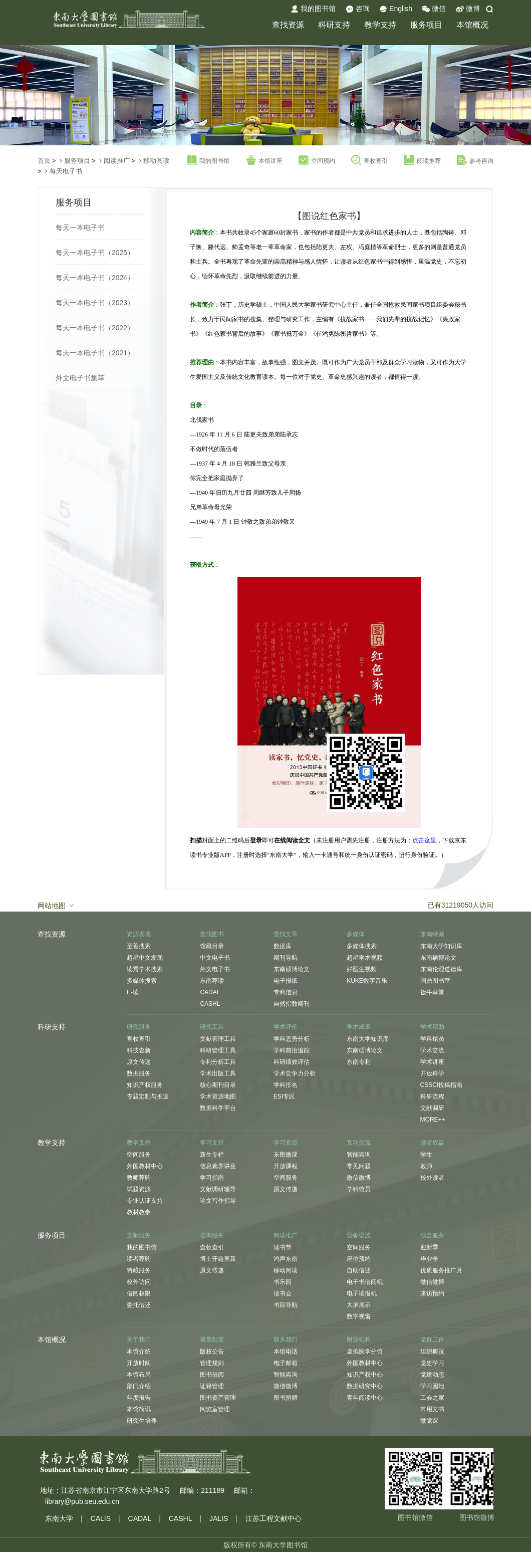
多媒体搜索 (142, 981)
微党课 (429, 1421)
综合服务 (432, 1235)
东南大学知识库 (441, 946)
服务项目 (426, 25)
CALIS (101, 1518)
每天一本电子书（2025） (95, 253)
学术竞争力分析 (295, 1073)
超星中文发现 (145, 958)
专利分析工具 (218, 1062)
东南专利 (359, 1062)
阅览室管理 (215, 1409)
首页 (44, 160)
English (395, 9)
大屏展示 (359, 1305)
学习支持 (212, 1143)
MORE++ (432, 1120)
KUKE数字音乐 (367, 981)
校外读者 (432, 1178)
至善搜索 (139, 946)
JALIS (218, 1518)
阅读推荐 (422, 160)
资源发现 (139, 934)
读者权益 (432, 1143)
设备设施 (359, 1235)
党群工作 (432, 1340)
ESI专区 (284, 1096)
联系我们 (286, 1340)
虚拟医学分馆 (365, 1352)
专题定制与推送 (148, 1096)
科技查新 (139, 1050)
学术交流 (432, 1050)
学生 (426, 1155)
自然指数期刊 (292, 1004)
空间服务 (139, 1155)
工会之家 (432, 1398)
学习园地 (432, 1386)
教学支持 (380, 25)
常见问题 (359, 1166)
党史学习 (432, 1363)
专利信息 (286, 992)
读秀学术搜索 (145, 969)
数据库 (283, 946)
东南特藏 (432, 934)
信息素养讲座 (218, 1166)
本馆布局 (139, 1375)
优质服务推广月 (441, 1270)
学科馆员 (432, 1039)
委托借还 (139, 1305)
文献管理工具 (218, 1039)
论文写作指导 (218, 1201)
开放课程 (286, 1166)
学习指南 (212, 1178)
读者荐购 (139, 1259)
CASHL (210, 1004)
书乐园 (283, 1282)
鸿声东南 (286, 1259)
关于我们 (139, 1340)
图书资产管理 (218, 1398)
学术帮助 (432, 1027)
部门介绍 (139, 1386)
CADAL (210, 992)
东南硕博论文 (292, 969)
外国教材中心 (145, 1166)
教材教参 (139, 1212)
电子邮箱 (286, 1363)
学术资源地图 (218, 1096)
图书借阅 (212, 1375)
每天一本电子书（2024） (95, 278)
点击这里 (424, 840)
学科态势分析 (292, 1039)
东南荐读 (212, 981)
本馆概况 (472, 25)
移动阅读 (156, 160)
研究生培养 (142, 1421)
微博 (468, 9)
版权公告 (212, 1352)
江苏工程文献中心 (273, 1518)
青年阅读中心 (365, 1398)
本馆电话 (286, 1352)
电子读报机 (362, 1293)
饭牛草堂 (432, 992)
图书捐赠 (286, 1398)
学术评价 (286, 1027)
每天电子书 (66, 171)
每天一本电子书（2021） (95, 353)
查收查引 (369, 160)
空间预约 (317, 160)
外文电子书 (215, 969)
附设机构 (359, 1340)
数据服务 (139, 1073)
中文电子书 (215, 958)
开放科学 (432, 1073)
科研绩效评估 (292, 1062)
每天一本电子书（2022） (95, 328)
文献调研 (432, 1108)
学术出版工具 (218, 1073)
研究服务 (139, 1027)
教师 (426, 1166)
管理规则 (212, 1363)
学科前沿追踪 (292, 1050)
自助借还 (359, 1270)
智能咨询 (359, 1155)
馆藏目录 (212, 946)
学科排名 (286, 1085)
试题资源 (139, 1189)
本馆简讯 (139, 1409)
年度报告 (139, 1398)
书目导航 (286, 1305)
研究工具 (212, 1027)
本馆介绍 (139, 1352)
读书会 (283, 1293)
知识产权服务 (145, 1085)
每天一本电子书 (80, 228)
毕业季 (429, 1259)
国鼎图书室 (435, 981)
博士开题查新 (218, 1259)
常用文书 (432, 1409)
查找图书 (212, 934)
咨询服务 (212, 1235)
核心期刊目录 (218, 1085)
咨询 (358, 9)
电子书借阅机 (365, 1282)
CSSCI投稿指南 (441, 1085)
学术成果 (359, 1027)
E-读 (133, 992)
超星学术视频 (365, 958)
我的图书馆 (313, 9)
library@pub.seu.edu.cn (82, 1501)
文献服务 (139, 1235)
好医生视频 (362, 969)
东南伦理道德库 (441, 969)
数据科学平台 (218, 1108)
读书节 (283, 1247)
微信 (434, 9)
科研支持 (334, 25)
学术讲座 (432, 1062)
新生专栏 (212, 1155)
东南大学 (59, 1518)
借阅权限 (139, 1293)
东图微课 (286, 1155)
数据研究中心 (365, 1386)
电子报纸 (286, 981)
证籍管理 (212, 1386)
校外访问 (139, 1282)
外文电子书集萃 (80, 378)
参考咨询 (475, 160)
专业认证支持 (145, 1201)
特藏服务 (139, 1270)
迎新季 (429, 1247)
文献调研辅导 (218, 1189)
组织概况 (432, 1352)
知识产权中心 (365, 1375)
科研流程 (432, 1096)
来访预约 (432, 1293)
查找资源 (288, 25)
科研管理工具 (218, 1050)
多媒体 (356, 934)
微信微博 (359, 1178)
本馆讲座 (264, 160)
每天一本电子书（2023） (95, 303)
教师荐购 (139, 1178)
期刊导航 (286, 958)
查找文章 (286, 934)
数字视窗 (359, 1316)
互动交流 (359, 1143)
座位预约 (359, 1259)
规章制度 (212, 1340)
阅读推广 (117, 160)
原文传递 (139, 1062)
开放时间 (139, 1363)
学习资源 (286, 1143)
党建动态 (432, 1375)
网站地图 (57, 905)
